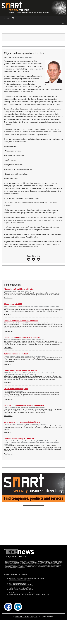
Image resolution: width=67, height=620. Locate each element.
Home (6, 18)
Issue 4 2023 (7, 57)
